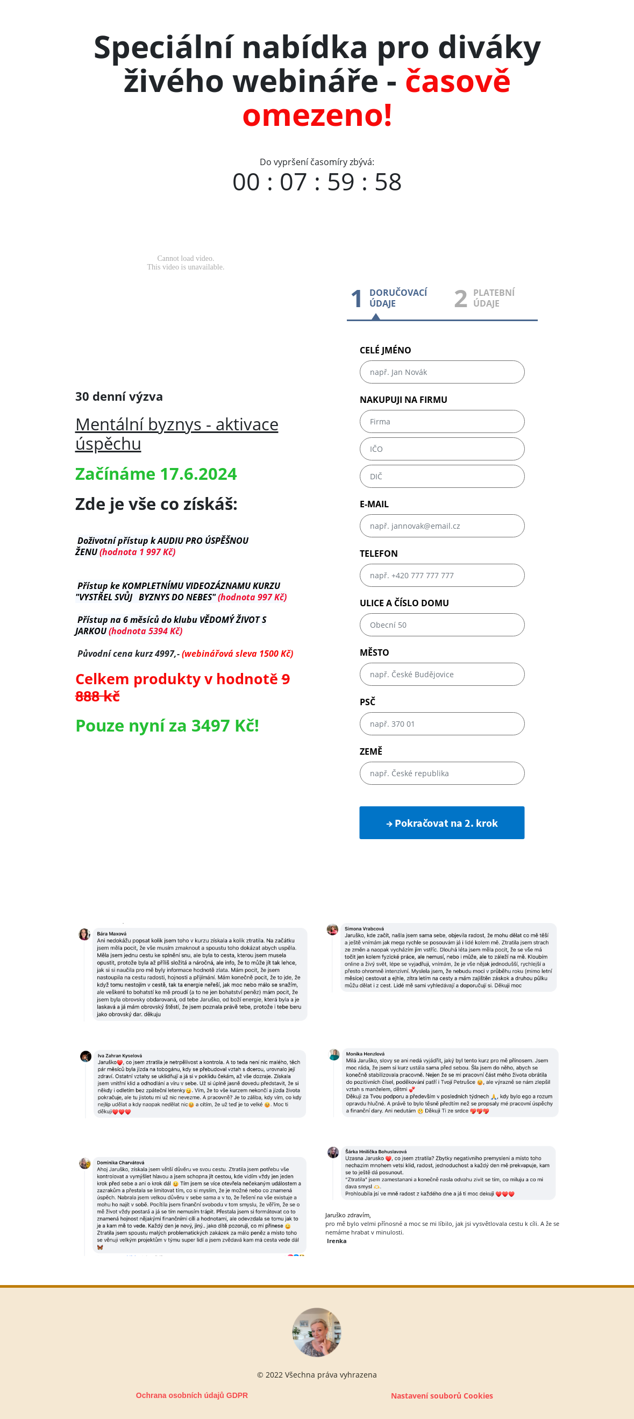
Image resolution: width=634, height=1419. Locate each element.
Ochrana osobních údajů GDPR (192, 1395)
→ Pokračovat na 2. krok (442, 822)
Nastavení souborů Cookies (442, 1395)
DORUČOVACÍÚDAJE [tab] (398, 298)
